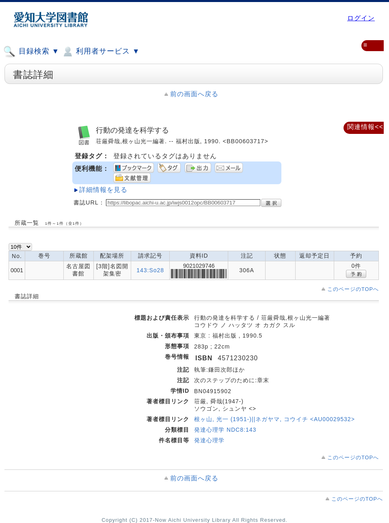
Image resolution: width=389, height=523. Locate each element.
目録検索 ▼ (31, 51)
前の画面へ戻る (194, 93)
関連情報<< (365, 126)
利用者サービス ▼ (100, 51)
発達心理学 (209, 440)
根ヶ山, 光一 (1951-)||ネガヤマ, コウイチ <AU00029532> (274, 419)
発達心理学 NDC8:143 (225, 429)
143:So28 (150, 270)
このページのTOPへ (353, 289)
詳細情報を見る (103, 189)
